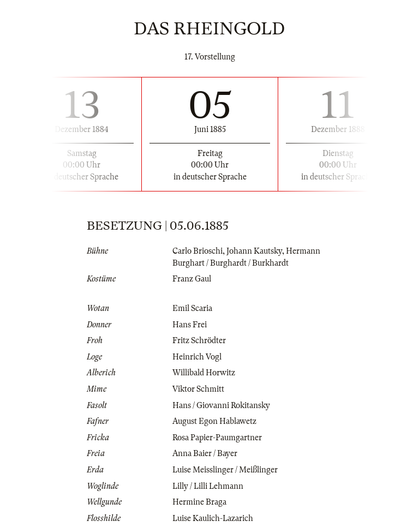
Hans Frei (189, 324)
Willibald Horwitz (203, 372)
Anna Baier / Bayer (204, 453)
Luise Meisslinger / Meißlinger (225, 469)
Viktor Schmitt (198, 389)
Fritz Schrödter (199, 340)
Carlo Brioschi (197, 251)
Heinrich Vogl (197, 356)
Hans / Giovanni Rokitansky (221, 405)
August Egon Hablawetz (214, 421)
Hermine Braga (199, 502)
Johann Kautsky (254, 251)
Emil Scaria (192, 308)
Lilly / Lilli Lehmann (207, 486)
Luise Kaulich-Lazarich (212, 518)
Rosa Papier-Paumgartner (217, 437)
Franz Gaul (191, 278)
